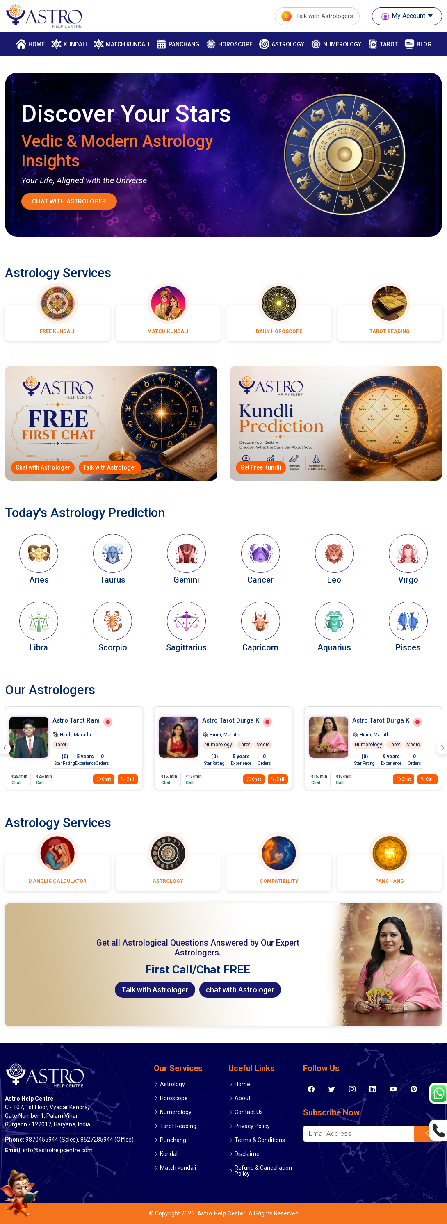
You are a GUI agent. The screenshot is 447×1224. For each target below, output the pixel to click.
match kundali (122, 44)
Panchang (177, 44)
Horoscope (229, 44)
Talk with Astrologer (110, 467)
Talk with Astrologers (317, 16)
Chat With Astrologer (69, 201)
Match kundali (178, 1168)
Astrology (281, 44)
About (243, 1098)
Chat (104, 779)
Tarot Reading (178, 1126)
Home (30, 44)
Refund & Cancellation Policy (263, 1170)
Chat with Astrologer (43, 467)
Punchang (173, 1140)
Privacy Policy (252, 1126)
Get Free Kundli (260, 467)
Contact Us (249, 1112)
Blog (417, 44)
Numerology (336, 44)
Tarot (383, 44)
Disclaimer (248, 1154)
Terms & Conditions (260, 1140)
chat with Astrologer (240, 989)
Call (127, 779)
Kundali (69, 44)
